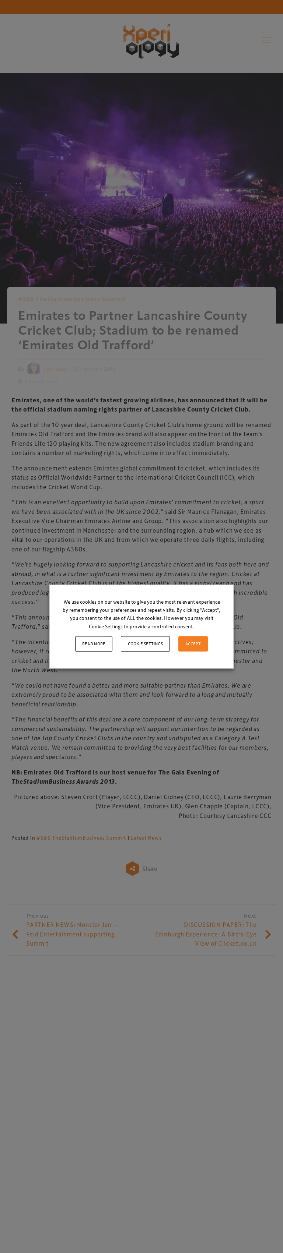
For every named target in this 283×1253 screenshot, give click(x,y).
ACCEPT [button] (193, 643)
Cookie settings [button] (145, 643)
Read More (93, 643)
